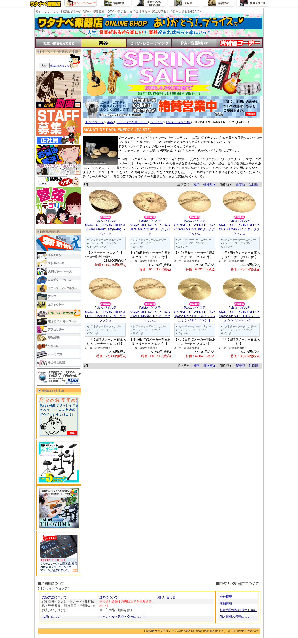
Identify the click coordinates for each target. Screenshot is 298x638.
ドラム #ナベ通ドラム (132, 122)
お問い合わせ (166, 597)
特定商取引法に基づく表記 (238, 610)
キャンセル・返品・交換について (122, 616)
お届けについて (52, 616)
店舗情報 (226, 603)
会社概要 (226, 597)
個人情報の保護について (236, 616)
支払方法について (54, 597)
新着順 (240, 184)
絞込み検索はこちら (60, 65)
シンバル (156, 122)
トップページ (94, 122)
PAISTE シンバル (178, 122)
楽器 (110, 122)
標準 (197, 184)
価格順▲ (209, 184)
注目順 (253, 184)
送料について (108, 597)
